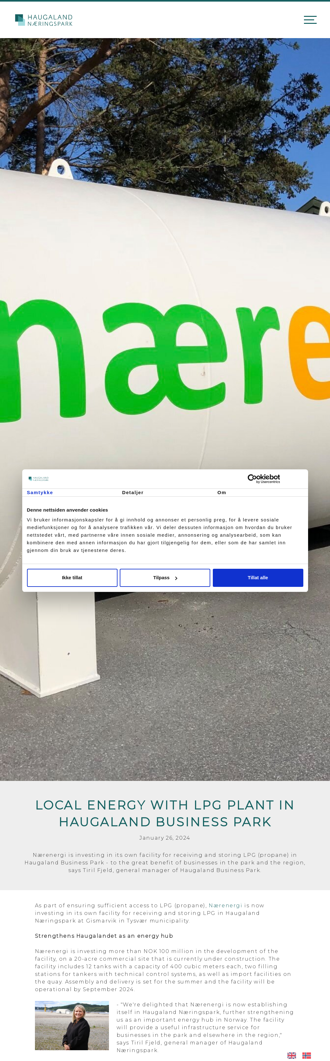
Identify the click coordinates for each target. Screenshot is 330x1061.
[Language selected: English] (302, 1055)
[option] (308, 1055)
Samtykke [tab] (40, 492)
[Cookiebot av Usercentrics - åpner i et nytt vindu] (275, 479)
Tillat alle (258, 577)
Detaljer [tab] (133, 492)
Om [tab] (222, 492)
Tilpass (165, 577)
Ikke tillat (72, 577)
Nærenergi (225, 906)
